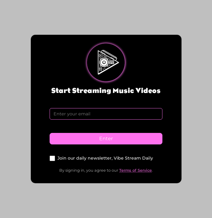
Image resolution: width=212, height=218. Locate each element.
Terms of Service (135, 170)
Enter (106, 138)
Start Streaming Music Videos (106, 90)
